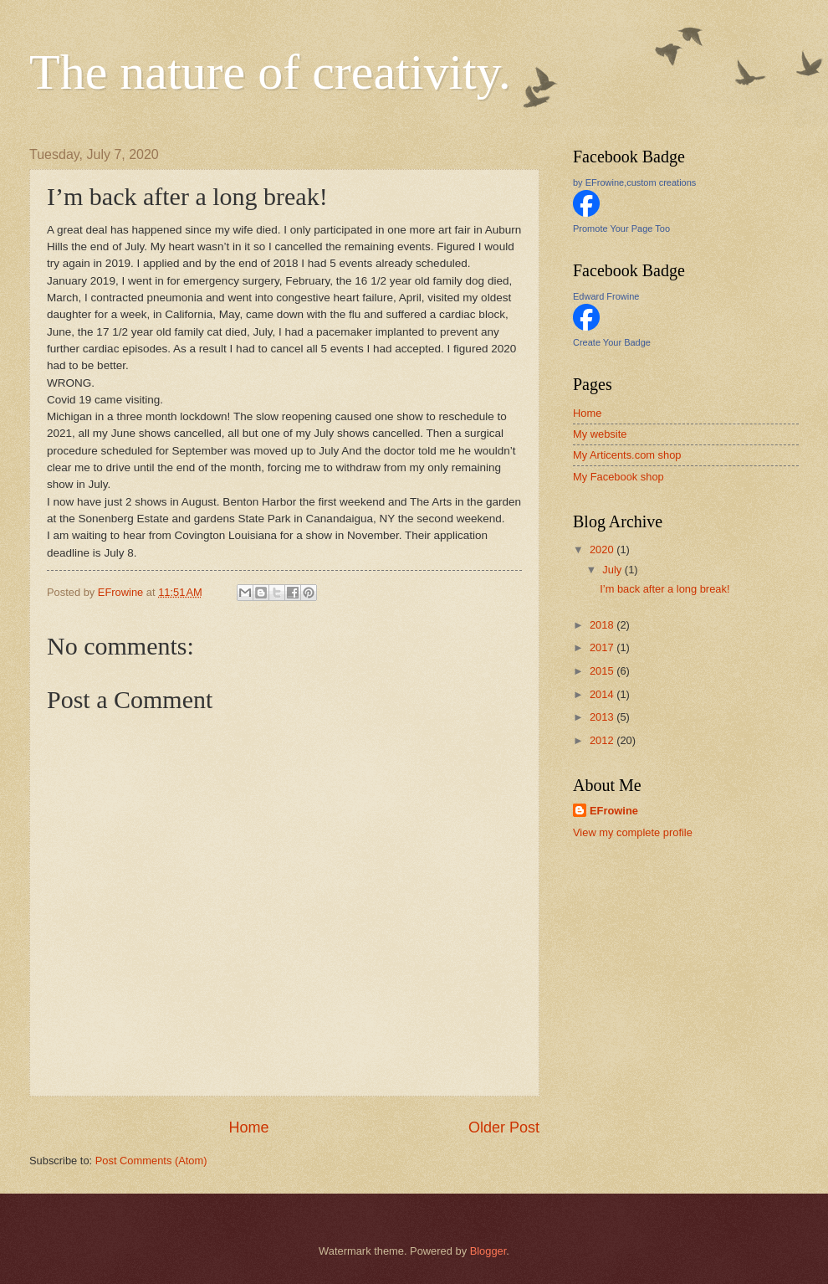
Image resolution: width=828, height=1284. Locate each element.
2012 (603, 740)
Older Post (503, 1127)
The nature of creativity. (270, 72)
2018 (603, 625)
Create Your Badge (612, 342)
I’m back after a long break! (664, 589)
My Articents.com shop (627, 455)
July (613, 569)
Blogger (488, 1251)
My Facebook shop (618, 476)
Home (248, 1127)
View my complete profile (633, 832)
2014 (603, 694)
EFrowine (614, 810)
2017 (603, 647)
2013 (603, 717)
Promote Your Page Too (621, 228)
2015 (603, 671)
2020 (603, 549)
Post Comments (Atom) (151, 1160)
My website (599, 434)
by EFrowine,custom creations (634, 182)
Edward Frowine (606, 296)
